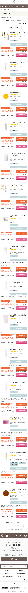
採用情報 (21, 570)
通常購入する (22, 54)
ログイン (14, 583)
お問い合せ (14, 559)
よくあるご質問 (21, 580)
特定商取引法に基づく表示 (7, 576)
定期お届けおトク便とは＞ (21, 51)
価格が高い (19, 20)
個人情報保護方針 (21, 573)
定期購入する (22, 48)
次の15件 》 (18, 27)
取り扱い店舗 (21, 576)
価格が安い (13, 20)
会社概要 (7, 570)
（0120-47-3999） (14, 554)
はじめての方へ (7, 580)
